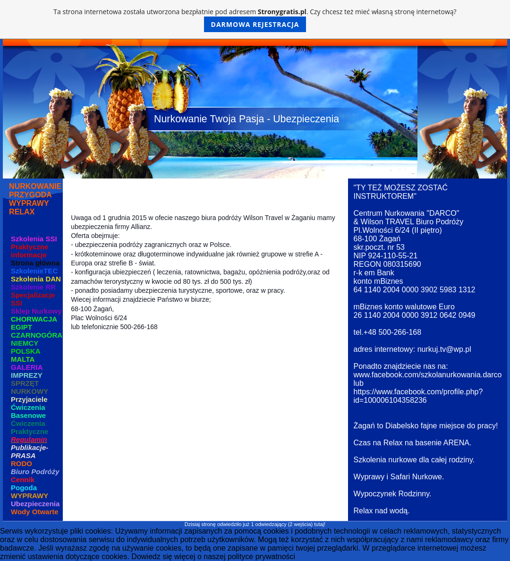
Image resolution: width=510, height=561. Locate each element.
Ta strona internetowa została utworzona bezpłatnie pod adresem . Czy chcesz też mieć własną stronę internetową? (254, 19)
